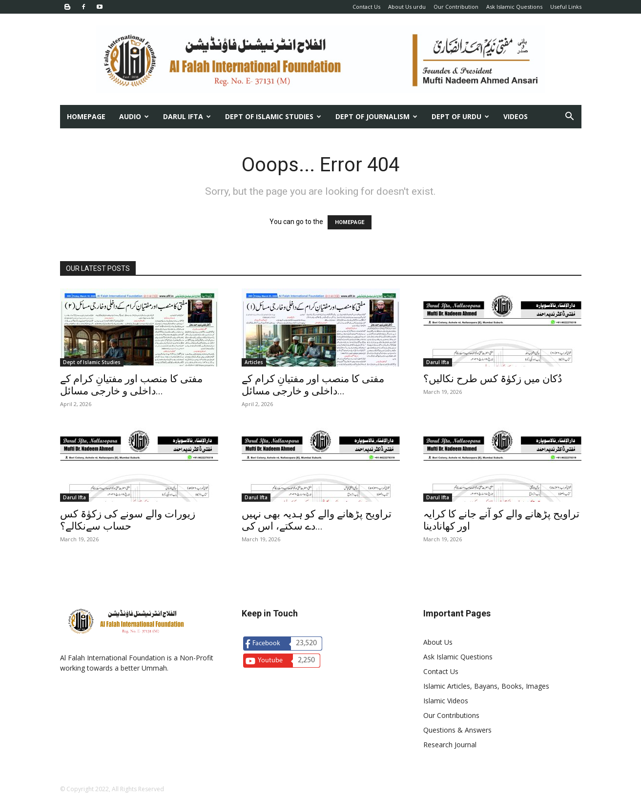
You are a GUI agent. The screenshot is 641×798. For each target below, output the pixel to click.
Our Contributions (451, 715)
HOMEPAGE (349, 222)
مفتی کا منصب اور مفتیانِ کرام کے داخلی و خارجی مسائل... (131, 385)
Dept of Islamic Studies (273, 116)
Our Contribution (456, 6)
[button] (569, 117)
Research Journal (449, 744)
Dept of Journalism (376, 116)
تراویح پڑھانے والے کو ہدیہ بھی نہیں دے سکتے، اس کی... (317, 520)
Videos (515, 116)
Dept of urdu (460, 116)
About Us (438, 642)
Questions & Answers (457, 730)
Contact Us (366, 6)
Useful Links (565, 6)
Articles (254, 362)
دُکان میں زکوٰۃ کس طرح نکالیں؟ (492, 379)
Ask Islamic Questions (514, 6)
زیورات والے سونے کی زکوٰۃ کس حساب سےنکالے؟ (127, 520)
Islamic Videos (445, 700)
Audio (134, 116)
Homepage (86, 116)
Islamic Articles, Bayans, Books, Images (486, 686)
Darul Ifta (187, 116)
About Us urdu (407, 6)
